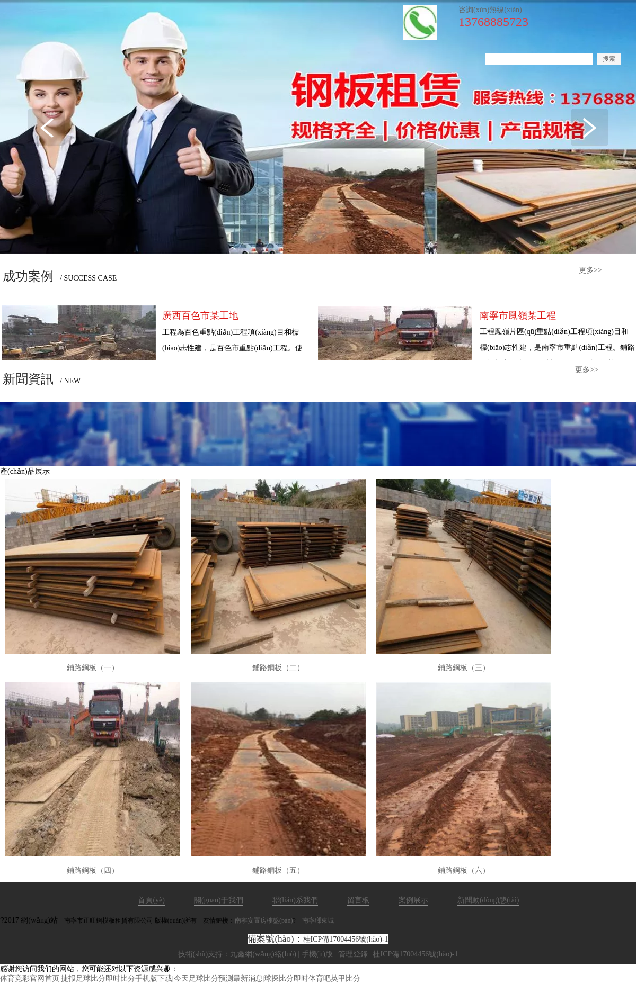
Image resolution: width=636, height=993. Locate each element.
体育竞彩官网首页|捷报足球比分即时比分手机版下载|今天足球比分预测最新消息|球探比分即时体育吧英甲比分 (180, 978)
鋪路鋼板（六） (464, 870)
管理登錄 (353, 954)
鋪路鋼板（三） (464, 668)
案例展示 (413, 900)
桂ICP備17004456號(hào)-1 (345, 939)
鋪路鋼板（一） (93, 668)
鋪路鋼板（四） (93, 870)
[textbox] (539, 59)
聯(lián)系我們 (295, 900)
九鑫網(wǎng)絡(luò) (263, 954)
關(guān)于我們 (218, 900)
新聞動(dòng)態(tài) (488, 900)
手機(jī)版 (317, 954)
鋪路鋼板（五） (278, 870)
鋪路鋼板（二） (278, 668)
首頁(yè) (151, 900)
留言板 (358, 900)
